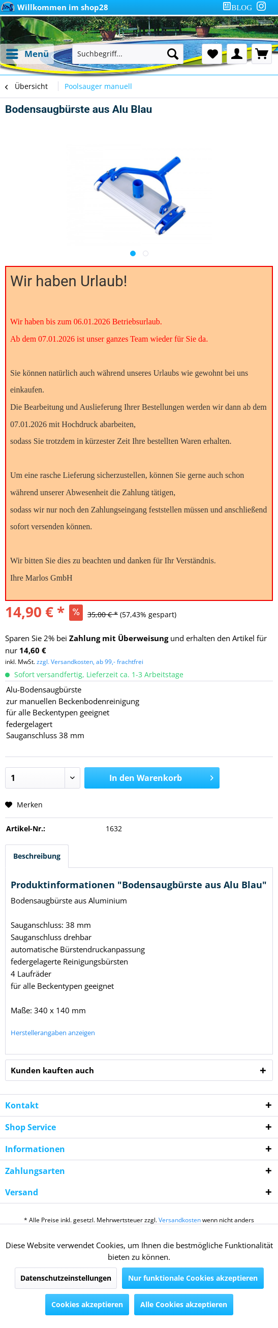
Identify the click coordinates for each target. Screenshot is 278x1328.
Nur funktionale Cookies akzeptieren (193, 1278)
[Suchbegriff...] (127, 54)
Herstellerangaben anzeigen (53, 1032)
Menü (27, 52)
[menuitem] (239, 7)
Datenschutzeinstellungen (65, 1278)
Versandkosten (180, 1220)
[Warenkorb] (262, 54)
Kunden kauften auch (52, 1070)
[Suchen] (172, 54)
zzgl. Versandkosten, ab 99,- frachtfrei (90, 661)
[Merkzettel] (212, 54)
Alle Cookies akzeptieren (183, 1304)
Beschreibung (36, 856)
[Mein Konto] (237, 54)
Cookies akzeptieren (87, 1304)
